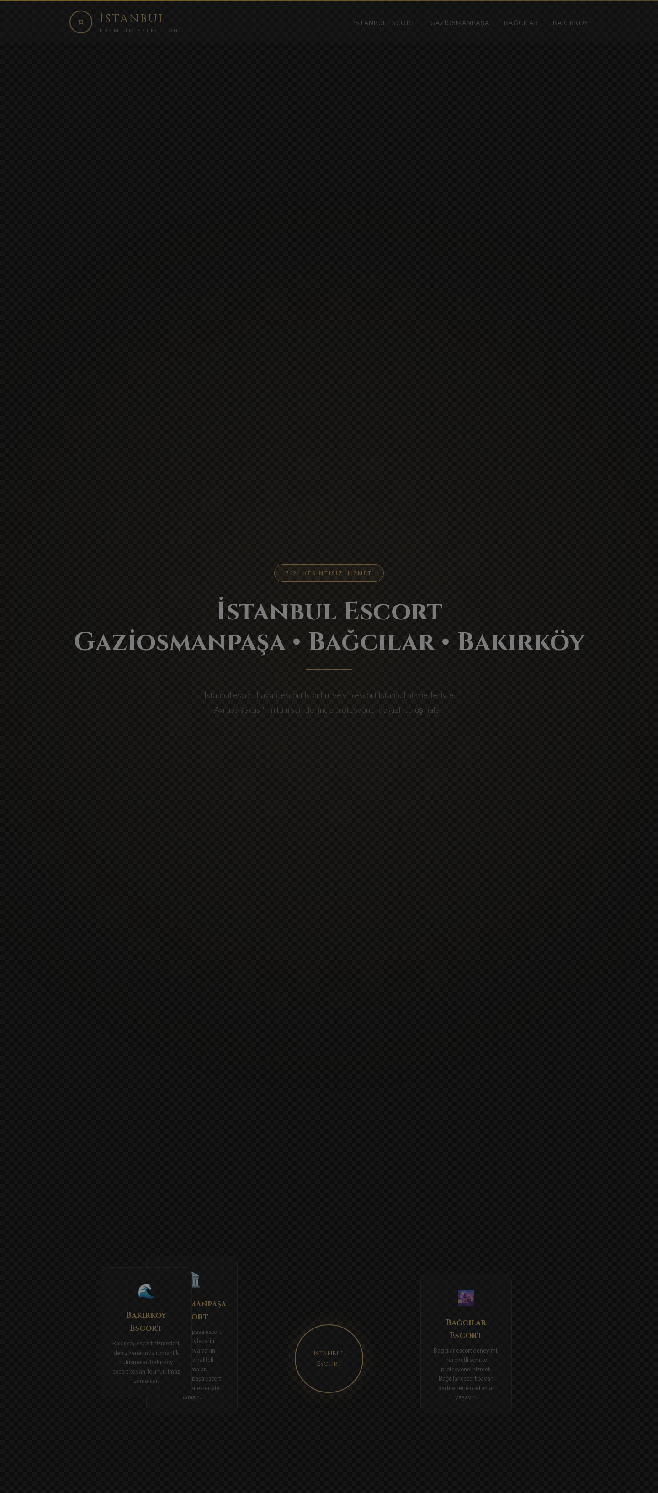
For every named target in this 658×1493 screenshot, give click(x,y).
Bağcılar (521, 23)
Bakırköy (571, 23)
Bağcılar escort (453, 1350)
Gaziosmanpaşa (460, 23)
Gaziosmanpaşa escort (192, 1331)
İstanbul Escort (384, 23)
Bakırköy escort (132, 1343)
